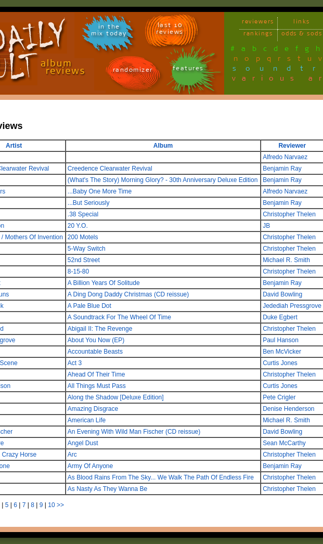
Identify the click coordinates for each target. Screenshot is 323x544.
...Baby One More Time (100, 191)
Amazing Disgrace (93, 408)
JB (266, 225)
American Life (87, 420)
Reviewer (292, 145)
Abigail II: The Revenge (100, 328)
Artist (14, 145)
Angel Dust (83, 443)
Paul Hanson (281, 340)
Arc (72, 454)
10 (51, 505)
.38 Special (83, 214)
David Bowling (282, 294)
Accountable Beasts (95, 351)
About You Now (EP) (96, 340)
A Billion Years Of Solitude (104, 283)
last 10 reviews (170, 30)
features (188, 70)
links (301, 23)
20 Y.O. (78, 225)
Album (163, 145)
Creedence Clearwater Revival (110, 168)
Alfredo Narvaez (285, 157)
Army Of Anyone (90, 466)
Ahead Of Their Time (96, 374)
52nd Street (84, 260)
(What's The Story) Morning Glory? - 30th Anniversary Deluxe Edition (163, 180)
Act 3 (75, 363)
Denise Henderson (288, 408)
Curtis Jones (280, 363)
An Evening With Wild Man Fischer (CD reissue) (134, 431)
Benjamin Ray (282, 168)
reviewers (258, 23)
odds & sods (301, 35)
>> (60, 505)
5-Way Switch (87, 248)
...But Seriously (89, 202)
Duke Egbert (280, 317)
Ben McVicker (282, 351)
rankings (258, 35)
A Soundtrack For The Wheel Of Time (119, 317)
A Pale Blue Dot (89, 305)
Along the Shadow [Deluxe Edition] (116, 397)
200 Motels (83, 237)
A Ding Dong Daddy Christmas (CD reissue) (128, 294)
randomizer (133, 71)
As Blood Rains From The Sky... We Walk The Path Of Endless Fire (161, 477)
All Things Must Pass (97, 386)
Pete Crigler (279, 397)
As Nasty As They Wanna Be (107, 489)
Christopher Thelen (289, 214)
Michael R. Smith (286, 260)
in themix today (109, 31)
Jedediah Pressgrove (292, 305)
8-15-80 (78, 271)
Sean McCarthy (284, 443)
